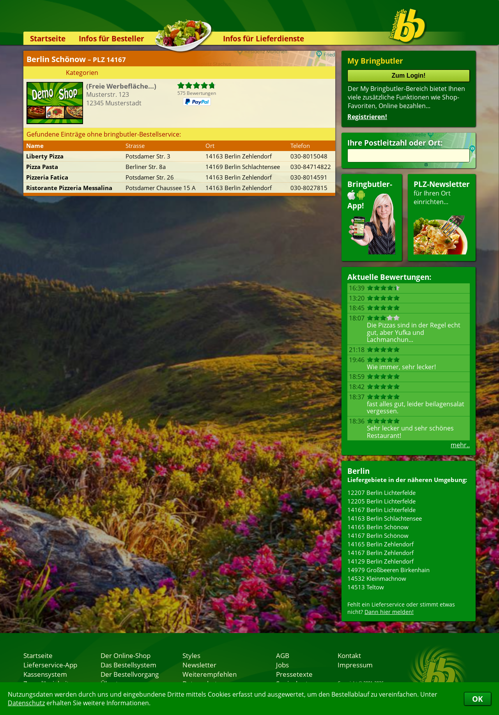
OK (477, 699)
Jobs (282, 664)
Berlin (358, 471)
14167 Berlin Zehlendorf (380, 553)
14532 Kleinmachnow (376, 578)
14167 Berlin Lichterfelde (381, 510)
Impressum (355, 664)
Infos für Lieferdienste (263, 38)
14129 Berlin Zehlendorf (380, 561)
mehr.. (460, 445)
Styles (191, 655)
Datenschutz (26, 703)
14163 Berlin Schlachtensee (384, 518)
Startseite (47, 38)
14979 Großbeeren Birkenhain (388, 570)
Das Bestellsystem (128, 664)
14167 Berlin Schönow (378, 535)
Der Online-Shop (125, 655)
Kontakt (349, 655)
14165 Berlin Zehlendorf (380, 544)
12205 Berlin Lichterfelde (381, 501)
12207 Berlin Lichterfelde (381, 492)
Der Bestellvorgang (130, 674)
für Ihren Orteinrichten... (442, 216)
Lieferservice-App (50, 664)
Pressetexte (294, 674)
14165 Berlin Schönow (378, 527)
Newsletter (199, 664)
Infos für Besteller (111, 38)
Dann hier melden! (389, 611)
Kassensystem (45, 674)
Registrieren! (367, 116)
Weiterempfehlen (209, 674)
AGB (282, 655)
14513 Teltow (365, 587)
